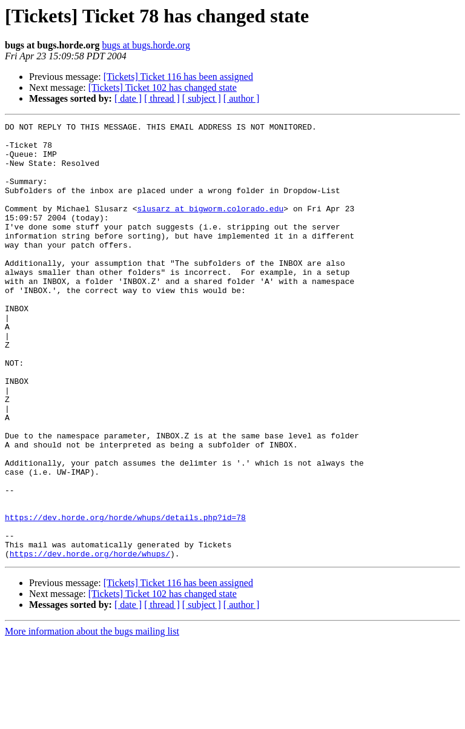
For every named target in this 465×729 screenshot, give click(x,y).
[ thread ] (162, 98)
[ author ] (241, 98)
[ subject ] (201, 98)
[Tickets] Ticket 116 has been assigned (178, 76)
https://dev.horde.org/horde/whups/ (90, 640)
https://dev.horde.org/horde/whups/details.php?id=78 (125, 597)
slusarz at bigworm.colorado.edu (210, 226)
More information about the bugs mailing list (92, 718)
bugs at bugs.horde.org (146, 45)
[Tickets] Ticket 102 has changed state (162, 87)
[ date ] (128, 98)
